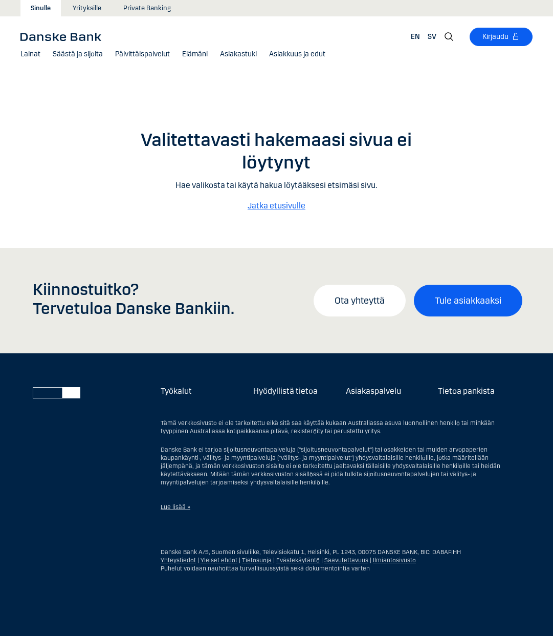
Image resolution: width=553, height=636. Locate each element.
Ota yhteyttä (360, 300)
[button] (30, 54)
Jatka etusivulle (276, 205)
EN (415, 36)
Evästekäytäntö (298, 560)
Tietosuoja (257, 560)
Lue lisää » (175, 507)
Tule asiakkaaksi (468, 300)
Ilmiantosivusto (394, 560)
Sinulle (41, 8)
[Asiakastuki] (238, 54)
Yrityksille (87, 8)
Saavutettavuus (346, 560)
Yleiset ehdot (219, 560)
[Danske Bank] (64, 36)
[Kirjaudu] (501, 37)
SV (432, 36)
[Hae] (449, 37)
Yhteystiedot (178, 560)
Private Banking (147, 8)
